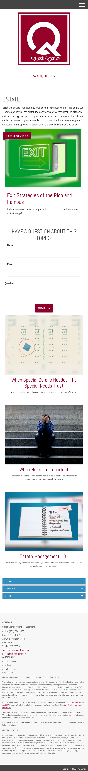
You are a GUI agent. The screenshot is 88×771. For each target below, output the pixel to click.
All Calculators (9, 669)
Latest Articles (9, 661)
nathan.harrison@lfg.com (14, 653)
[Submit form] (44, 308)
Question (9, 283)
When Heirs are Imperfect (44, 469)
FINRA (70, 712)
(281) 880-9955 (44, 76)
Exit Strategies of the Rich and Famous (39, 199)
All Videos (6, 665)
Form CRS (10, 672)
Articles (44, 581)
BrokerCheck (54, 677)
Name (10, 245)
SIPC (74, 712)
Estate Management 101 (44, 556)
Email (10, 264)
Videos (44, 595)
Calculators (44, 588)
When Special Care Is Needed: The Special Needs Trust (44, 383)
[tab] (44, 581)
